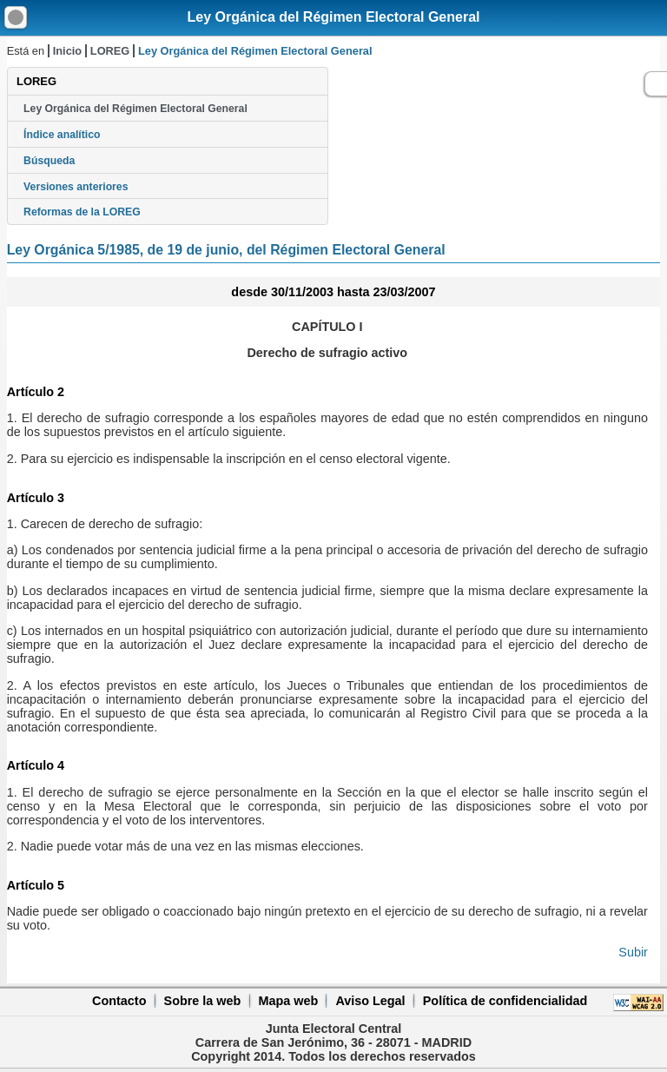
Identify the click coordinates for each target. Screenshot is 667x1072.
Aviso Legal (370, 1001)
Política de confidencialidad (505, 1001)
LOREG (110, 50)
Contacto (119, 1001)
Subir (633, 952)
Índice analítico (61, 135)
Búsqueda (49, 161)
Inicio (67, 50)
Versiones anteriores (75, 187)
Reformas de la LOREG (82, 212)
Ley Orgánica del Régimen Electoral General (333, 17)
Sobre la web (202, 1001)
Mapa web (288, 1001)
